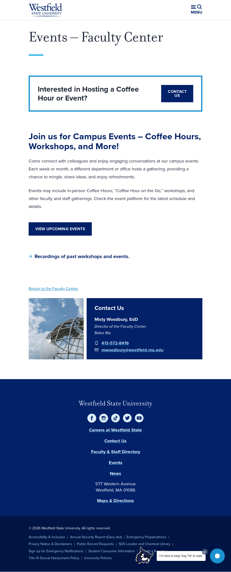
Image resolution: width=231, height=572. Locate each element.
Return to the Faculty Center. (53, 288)
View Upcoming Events (60, 229)
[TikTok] (115, 418)
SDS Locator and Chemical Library (144, 544)
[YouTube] (139, 418)
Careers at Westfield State (115, 430)
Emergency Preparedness (146, 537)
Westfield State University (115, 403)
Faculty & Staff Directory (115, 452)
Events (115, 462)
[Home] (45, 10)
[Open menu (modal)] (196, 9)
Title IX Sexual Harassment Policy (54, 558)
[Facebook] (91, 418)
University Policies (98, 558)
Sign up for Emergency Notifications (56, 551)
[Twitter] (127, 418)
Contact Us (177, 93)
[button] (217, 556)
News (115, 473)
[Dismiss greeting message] (205, 552)
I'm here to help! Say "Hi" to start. (181, 556)
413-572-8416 (115, 343)
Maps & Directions (115, 500)
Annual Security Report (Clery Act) (96, 537)
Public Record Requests (95, 544)
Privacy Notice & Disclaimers (50, 544)
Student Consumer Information (111, 551)
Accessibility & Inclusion (47, 537)
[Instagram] (103, 418)
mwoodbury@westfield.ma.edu (132, 350)
